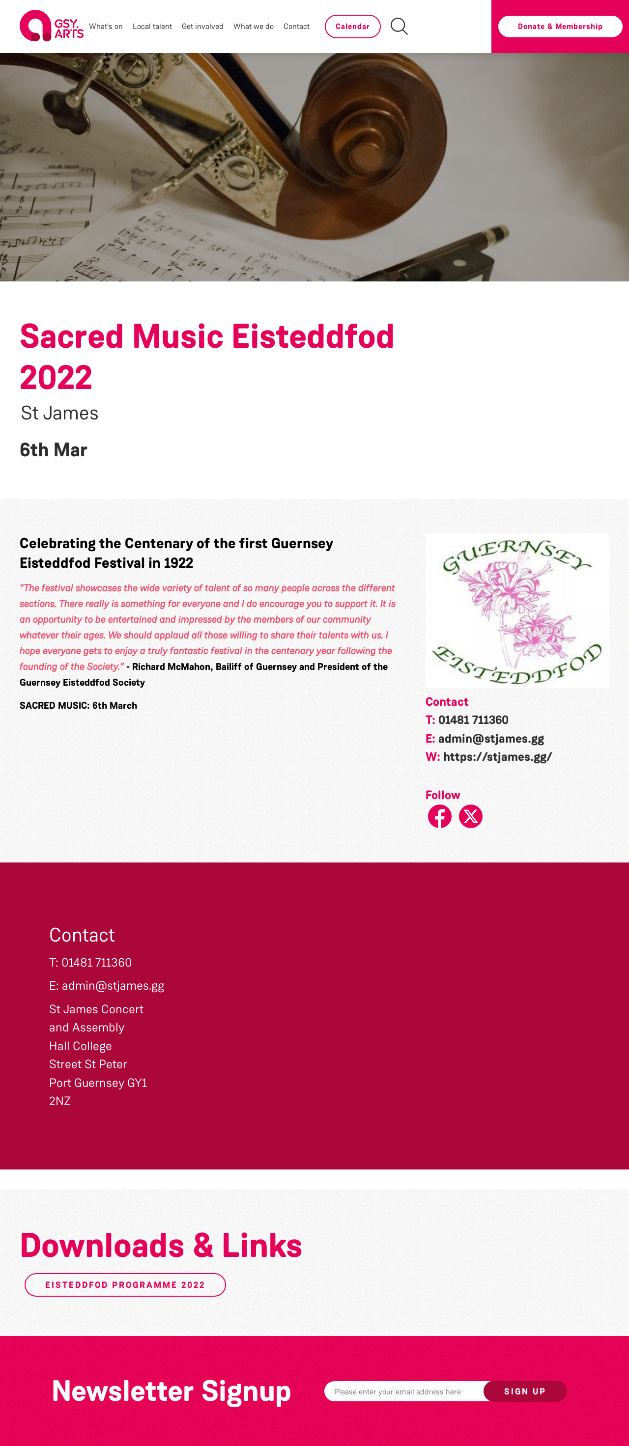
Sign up (525, 1391)
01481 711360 (473, 720)
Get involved (203, 26)
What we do (253, 26)
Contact (297, 26)
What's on (106, 26)
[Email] (419, 1391)
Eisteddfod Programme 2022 (125, 1285)
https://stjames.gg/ (497, 757)
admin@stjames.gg (491, 739)
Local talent (152, 26)
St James (60, 413)
